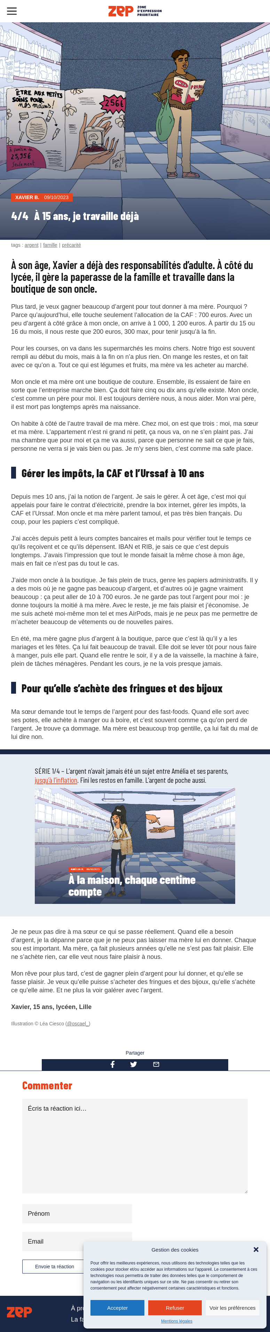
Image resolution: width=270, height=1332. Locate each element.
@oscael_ (78, 1023)
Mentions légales (176, 1321)
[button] (256, 1249)
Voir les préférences (232, 1308)
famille (50, 245)
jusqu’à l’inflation (56, 779)
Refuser (175, 1308)
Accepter (117, 1308)
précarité (71, 245)
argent (32, 245)
